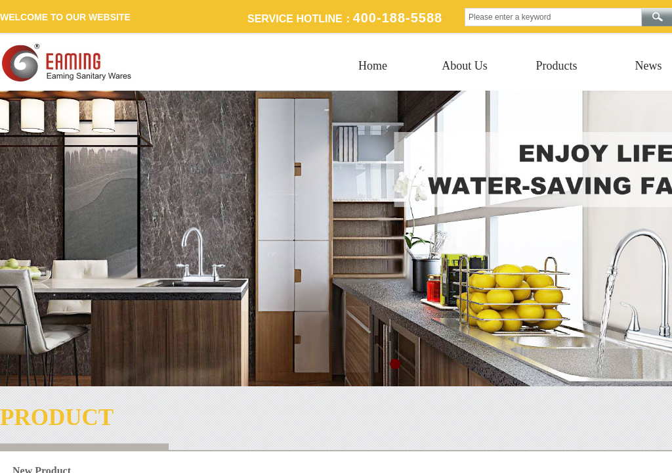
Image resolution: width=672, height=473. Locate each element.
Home (372, 65)
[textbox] (553, 17)
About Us (465, 65)
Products (557, 65)
